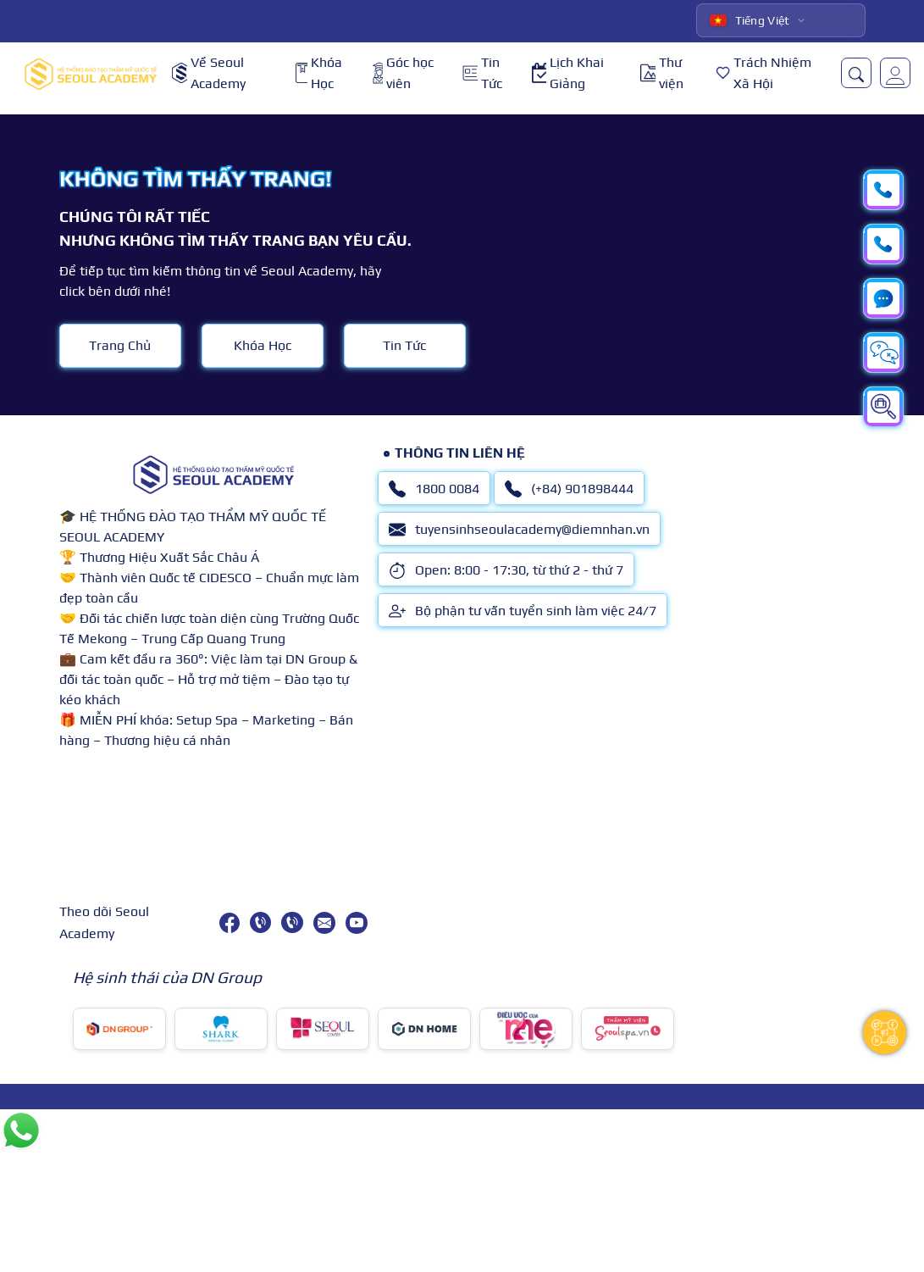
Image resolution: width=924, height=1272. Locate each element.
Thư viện (661, 73)
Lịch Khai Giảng (568, 73)
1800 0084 (434, 488)
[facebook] (229, 923)
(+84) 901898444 (569, 488)
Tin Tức (482, 73)
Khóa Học (319, 73)
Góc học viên (403, 73)
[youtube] (357, 923)
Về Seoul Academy (209, 73)
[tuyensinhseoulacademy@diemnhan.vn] (324, 923)
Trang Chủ (120, 345)
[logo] (91, 73)
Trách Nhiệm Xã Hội (763, 73)
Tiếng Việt (750, 20)
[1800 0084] (260, 922)
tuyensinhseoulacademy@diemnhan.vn (519, 529)
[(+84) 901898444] (291, 922)
